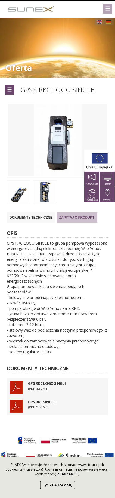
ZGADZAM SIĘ (57, 485)
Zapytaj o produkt (76, 217)
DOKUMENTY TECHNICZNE (31, 217)
